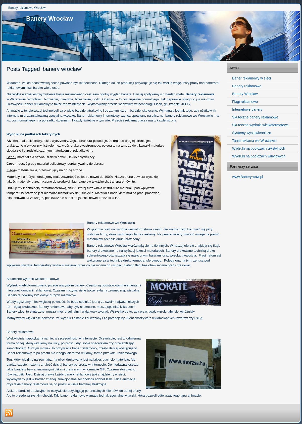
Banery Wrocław (49, 18)
